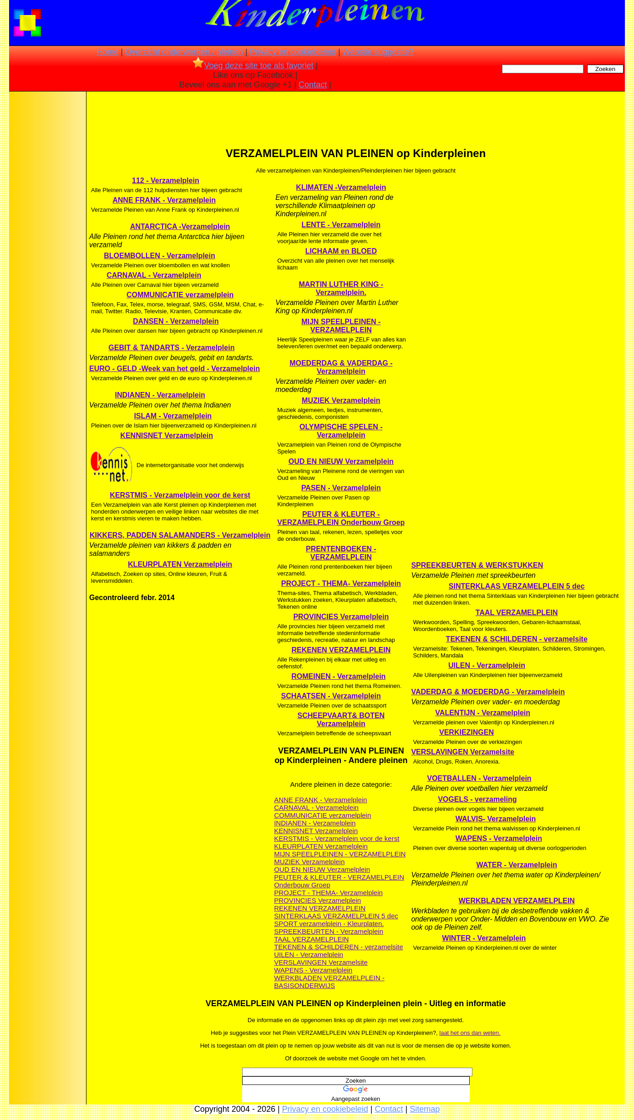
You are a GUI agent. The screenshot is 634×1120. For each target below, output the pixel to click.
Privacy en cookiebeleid (293, 51)
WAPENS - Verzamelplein (313, 970)
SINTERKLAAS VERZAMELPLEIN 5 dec (336, 916)
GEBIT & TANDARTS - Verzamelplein (171, 347)
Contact (313, 84)
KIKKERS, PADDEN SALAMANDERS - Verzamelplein (180, 535)
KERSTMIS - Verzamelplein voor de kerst (180, 495)
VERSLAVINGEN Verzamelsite (321, 962)
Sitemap (425, 1109)
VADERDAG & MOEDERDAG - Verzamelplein (488, 692)
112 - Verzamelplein (165, 180)
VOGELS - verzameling (477, 799)
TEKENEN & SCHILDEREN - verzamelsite (338, 947)
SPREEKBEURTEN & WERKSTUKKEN (477, 565)
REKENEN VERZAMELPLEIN (341, 650)
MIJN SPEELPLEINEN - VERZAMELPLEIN (340, 326)
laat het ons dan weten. (469, 1032)
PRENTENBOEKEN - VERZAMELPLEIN (341, 553)
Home (107, 51)
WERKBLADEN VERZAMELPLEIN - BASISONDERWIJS (329, 981)
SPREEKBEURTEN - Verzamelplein (328, 931)
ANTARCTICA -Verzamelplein (180, 226)
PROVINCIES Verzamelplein (341, 617)
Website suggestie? (378, 51)
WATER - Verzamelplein (516, 865)
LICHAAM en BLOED (341, 251)
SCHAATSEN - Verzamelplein (331, 696)
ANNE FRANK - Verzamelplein (164, 200)
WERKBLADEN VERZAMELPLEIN (517, 901)
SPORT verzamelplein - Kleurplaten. (329, 923)
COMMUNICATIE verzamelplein (180, 295)
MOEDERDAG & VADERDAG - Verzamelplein (340, 367)
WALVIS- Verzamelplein (496, 819)
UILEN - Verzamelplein (308, 954)
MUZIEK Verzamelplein (341, 400)
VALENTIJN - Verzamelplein (482, 713)
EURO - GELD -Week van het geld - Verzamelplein (174, 368)
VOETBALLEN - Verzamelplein (479, 778)
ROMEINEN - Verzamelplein (338, 676)
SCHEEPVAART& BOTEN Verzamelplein (341, 720)
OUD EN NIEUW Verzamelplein (341, 461)
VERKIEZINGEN (466, 732)
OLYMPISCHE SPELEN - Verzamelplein (341, 431)
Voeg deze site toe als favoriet (253, 65)
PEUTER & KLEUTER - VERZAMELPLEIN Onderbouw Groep (341, 518)
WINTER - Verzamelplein (484, 938)
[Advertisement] (46, 236)
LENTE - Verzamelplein (341, 225)
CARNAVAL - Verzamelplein (154, 275)
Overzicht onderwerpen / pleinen (184, 51)
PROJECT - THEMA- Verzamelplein (341, 583)
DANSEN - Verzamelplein (176, 321)
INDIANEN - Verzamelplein (160, 395)
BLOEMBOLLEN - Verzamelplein (159, 256)
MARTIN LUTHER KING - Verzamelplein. (341, 288)
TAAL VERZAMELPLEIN (311, 939)
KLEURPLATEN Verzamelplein (180, 564)
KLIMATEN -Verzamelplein (341, 187)
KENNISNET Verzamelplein (166, 435)
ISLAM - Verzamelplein (173, 416)
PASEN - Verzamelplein (341, 488)
